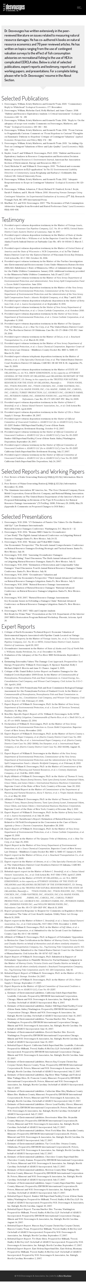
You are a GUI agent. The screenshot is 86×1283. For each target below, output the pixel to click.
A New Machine (64, 1276)
